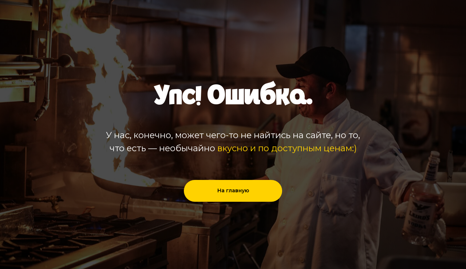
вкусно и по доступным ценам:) (287, 148)
